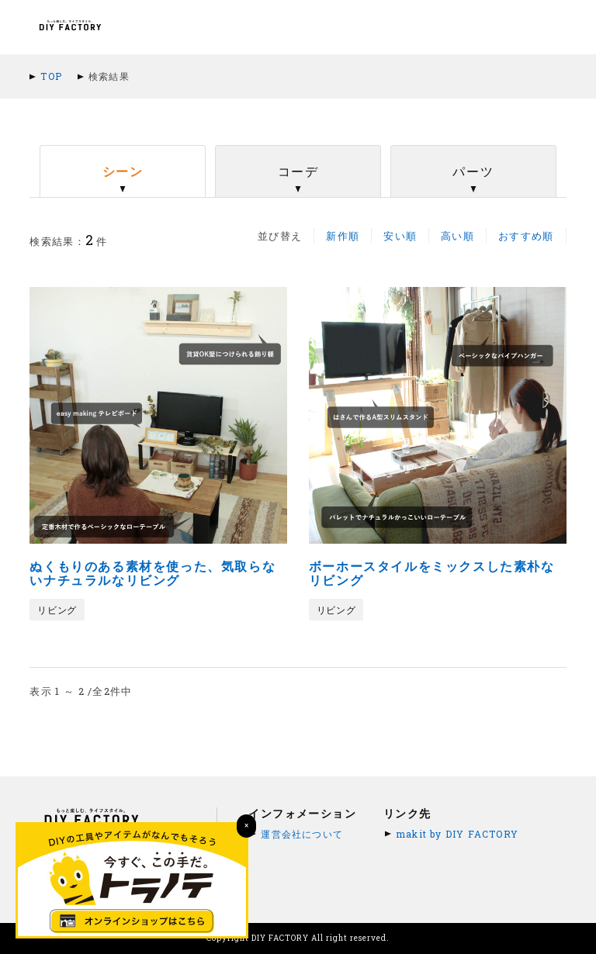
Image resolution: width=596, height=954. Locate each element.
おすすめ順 (526, 236)
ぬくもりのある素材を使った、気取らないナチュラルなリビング (152, 573)
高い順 (457, 236)
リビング (56, 609)
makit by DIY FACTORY (457, 834)
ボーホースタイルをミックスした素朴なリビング (432, 573)
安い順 (400, 236)
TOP (51, 76)
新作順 (342, 236)
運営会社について (302, 834)
